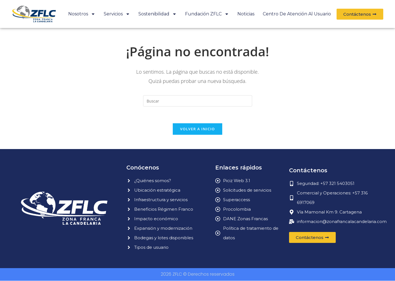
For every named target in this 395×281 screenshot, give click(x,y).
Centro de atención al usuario (297, 14)
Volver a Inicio (197, 129)
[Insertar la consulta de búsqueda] (197, 100)
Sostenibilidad (157, 14)
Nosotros (81, 14)
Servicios (117, 14)
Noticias (245, 14)
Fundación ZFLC (207, 14)
